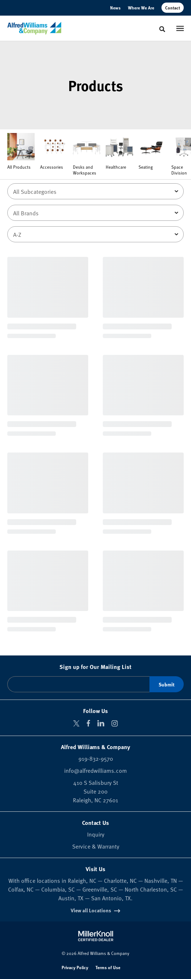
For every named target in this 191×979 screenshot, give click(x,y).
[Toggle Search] (162, 29)
